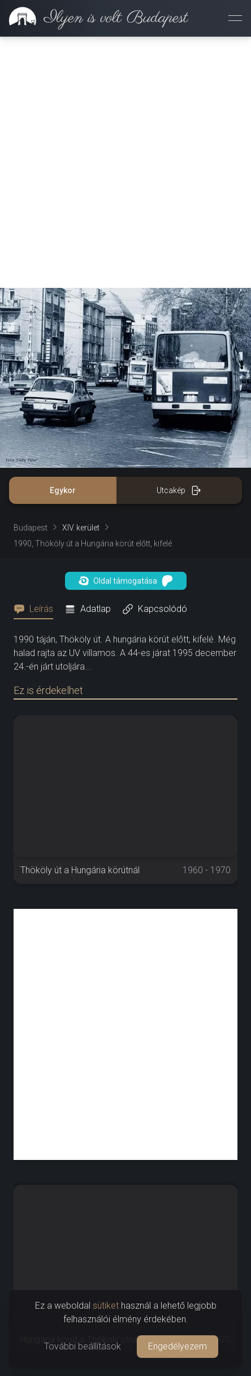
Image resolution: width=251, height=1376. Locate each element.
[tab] (37, 609)
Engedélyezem (177, 1346)
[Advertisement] (125, 162)
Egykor (63, 490)
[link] (94, 18)
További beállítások (82, 1346)
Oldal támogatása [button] (126, 580)
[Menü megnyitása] (235, 18)
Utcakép (179, 490)
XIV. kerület (80, 527)
